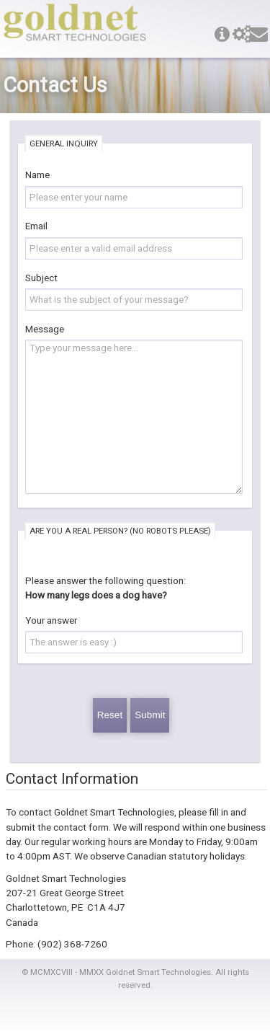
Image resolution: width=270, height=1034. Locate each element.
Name (37, 174)
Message (44, 329)
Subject (41, 277)
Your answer (51, 620)
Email (36, 225)
